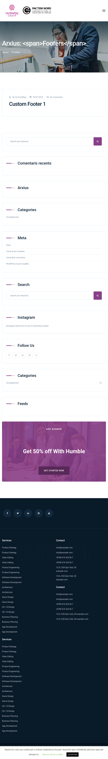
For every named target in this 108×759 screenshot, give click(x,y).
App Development (9, 627)
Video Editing (7, 557)
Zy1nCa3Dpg (20, 97)
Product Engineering (10, 567)
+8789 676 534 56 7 (64, 557)
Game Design (7, 597)
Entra (8, 245)
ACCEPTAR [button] (72, 754)
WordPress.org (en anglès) (17, 264)
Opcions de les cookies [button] (52, 754)
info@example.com (64, 548)
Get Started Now (54, 470)
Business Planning (10, 617)
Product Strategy (9, 548)
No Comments (55, 97)
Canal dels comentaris (15, 257)
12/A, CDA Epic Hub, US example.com (72, 614)
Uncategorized (12, 217)
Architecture (7, 587)
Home (5, 52)
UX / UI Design (8, 607)
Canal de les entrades (15, 251)
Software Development (11, 577)
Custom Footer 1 (27, 104)
